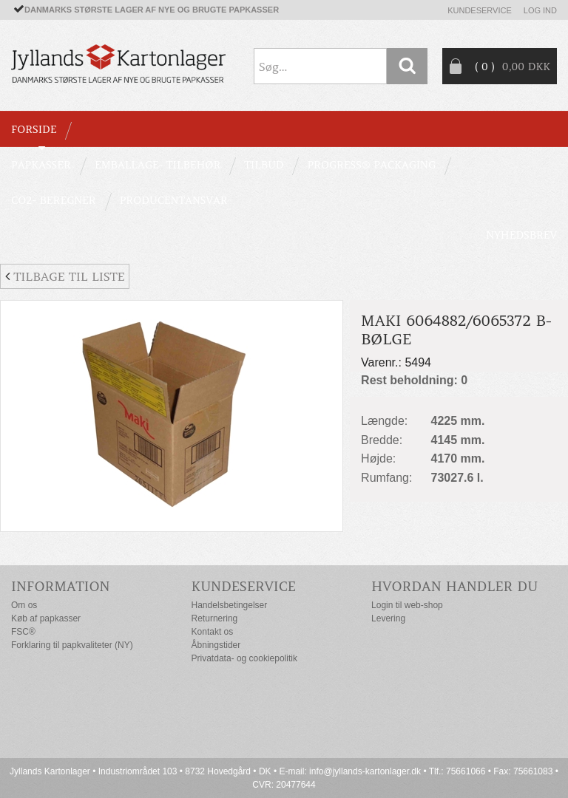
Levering (388, 618)
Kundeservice (479, 10)
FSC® (23, 632)
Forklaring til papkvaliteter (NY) (72, 645)
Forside (33, 129)
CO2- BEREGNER (53, 200)
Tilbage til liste (64, 276)
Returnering (215, 618)
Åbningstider (216, 645)
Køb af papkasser (46, 618)
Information (60, 586)
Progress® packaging (371, 164)
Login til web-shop (407, 605)
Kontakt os (213, 632)
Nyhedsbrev (521, 235)
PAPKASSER (41, 164)
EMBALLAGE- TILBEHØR (157, 164)
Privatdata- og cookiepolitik (244, 658)
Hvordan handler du (454, 586)
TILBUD (263, 164)
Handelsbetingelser (230, 605)
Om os (24, 605)
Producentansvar (174, 200)
